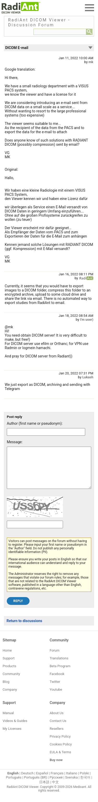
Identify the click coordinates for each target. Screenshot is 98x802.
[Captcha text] (35, 532)
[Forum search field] (59, 32)
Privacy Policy (60, 744)
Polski (84, 781)
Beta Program (60, 674)
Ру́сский (56, 785)
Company (10, 697)
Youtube (56, 697)
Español (42, 781)
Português (13, 785)
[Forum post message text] (49, 472)
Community (11, 682)
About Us (57, 721)
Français (57, 781)
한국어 (85, 785)
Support (9, 666)
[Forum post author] (46, 432)
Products (9, 674)
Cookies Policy (61, 752)
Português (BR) (35, 785)
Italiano (71, 781)
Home (7, 658)
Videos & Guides (15, 729)
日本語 (44, 790)
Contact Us (58, 729)
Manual (8, 721)
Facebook (57, 682)
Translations (59, 666)
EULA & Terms (60, 760)
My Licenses (12, 736)
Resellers (57, 736)
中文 (55, 790)
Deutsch (27, 781)
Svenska (71, 785)
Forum (54, 658)
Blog (6, 689)
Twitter (55, 689)
